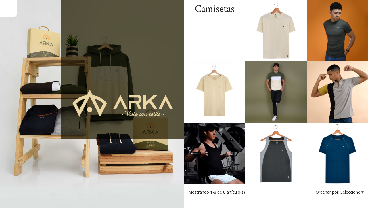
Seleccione (350, 192)
